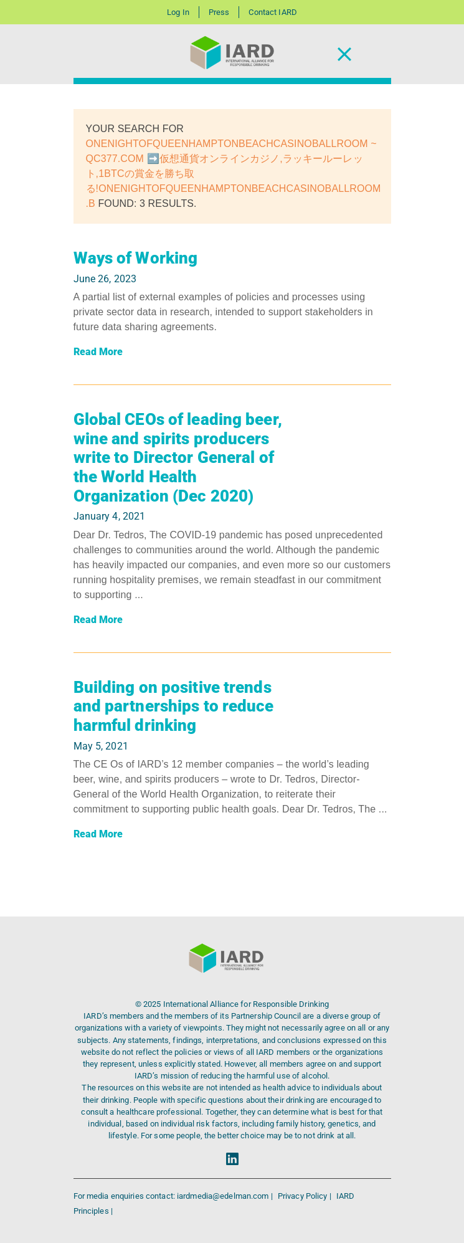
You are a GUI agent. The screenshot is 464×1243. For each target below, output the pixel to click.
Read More (98, 352)
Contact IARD (272, 12)
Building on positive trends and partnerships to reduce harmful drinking (173, 706)
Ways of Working (135, 258)
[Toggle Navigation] (344, 54)
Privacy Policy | (305, 1196)
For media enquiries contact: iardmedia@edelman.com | (174, 1196)
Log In (178, 12)
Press (219, 12)
